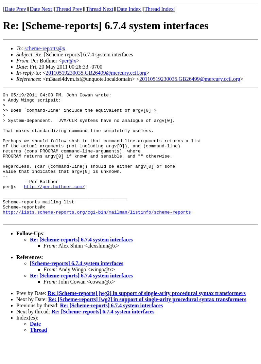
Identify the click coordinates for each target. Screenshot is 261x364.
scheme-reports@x (44, 48)
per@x (69, 60)
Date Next (41, 9)
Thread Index (159, 9)
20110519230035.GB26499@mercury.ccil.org (96, 73)
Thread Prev (68, 9)
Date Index (129, 9)
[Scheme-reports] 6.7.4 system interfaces (76, 289)
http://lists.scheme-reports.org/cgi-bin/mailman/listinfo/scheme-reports (97, 236)
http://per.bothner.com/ (54, 206)
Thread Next (99, 9)
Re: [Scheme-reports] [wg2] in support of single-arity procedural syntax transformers (147, 319)
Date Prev (15, 9)
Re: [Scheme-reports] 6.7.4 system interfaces (81, 265)
